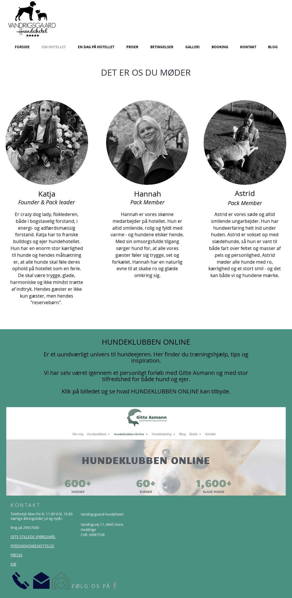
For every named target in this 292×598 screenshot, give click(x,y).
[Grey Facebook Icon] (115, 585)
